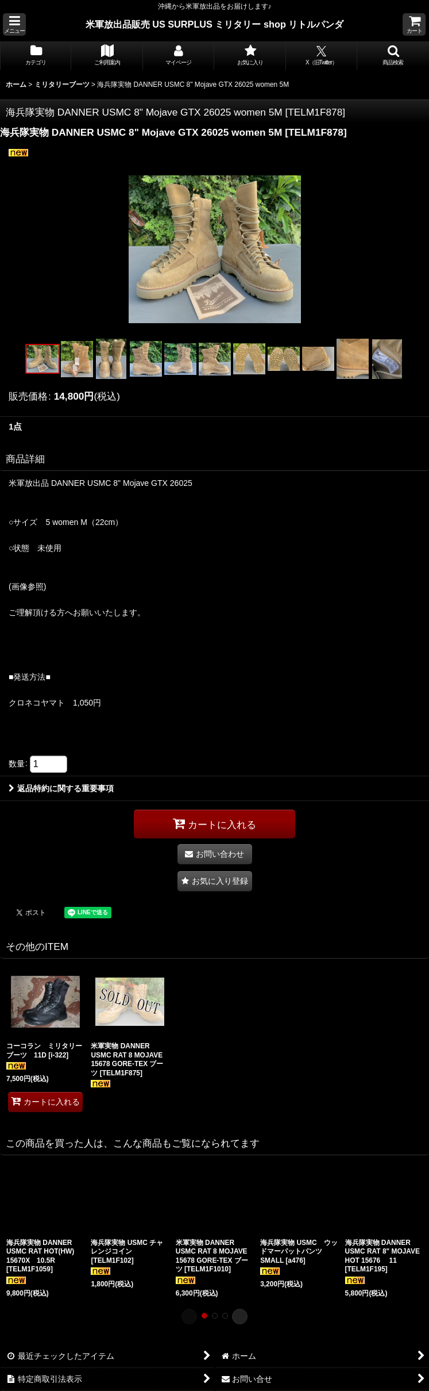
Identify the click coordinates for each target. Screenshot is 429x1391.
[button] (14, 24)
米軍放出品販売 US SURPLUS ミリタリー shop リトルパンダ (215, 24)
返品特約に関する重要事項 (61, 788)
